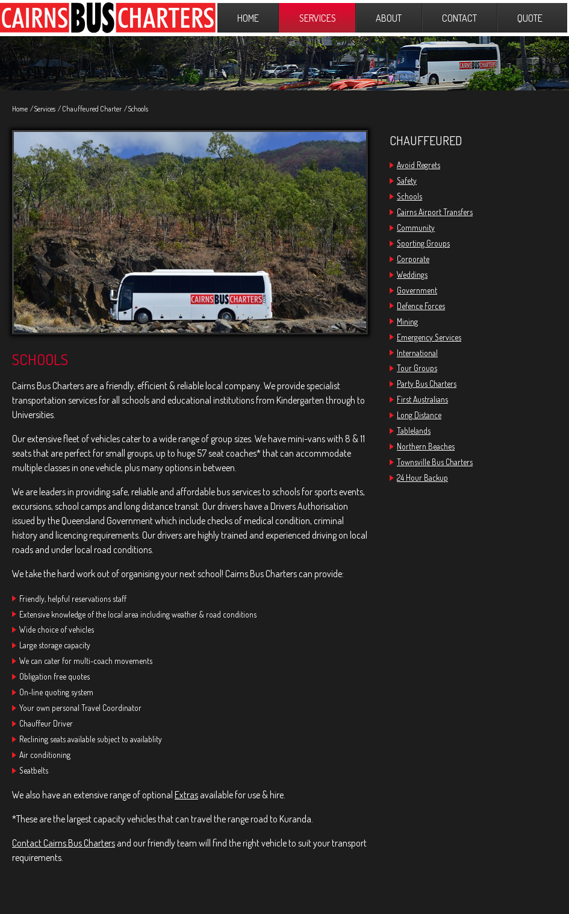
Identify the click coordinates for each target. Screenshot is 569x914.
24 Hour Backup (422, 477)
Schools (138, 108)
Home (248, 17)
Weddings (412, 274)
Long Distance (419, 415)
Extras (186, 795)
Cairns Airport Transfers (435, 212)
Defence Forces (421, 306)
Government (417, 290)
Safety (407, 180)
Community (416, 227)
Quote (530, 17)
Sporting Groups (423, 243)
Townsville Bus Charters (435, 462)
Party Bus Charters (426, 383)
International (417, 353)
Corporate (413, 259)
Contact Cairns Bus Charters (63, 843)
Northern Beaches (426, 446)
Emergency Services (429, 337)
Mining (407, 321)
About (389, 17)
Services (317, 17)
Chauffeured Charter (92, 108)
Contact (459, 17)
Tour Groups (417, 368)
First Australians (422, 399)
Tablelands (414, 430)
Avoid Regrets (418, 165)
